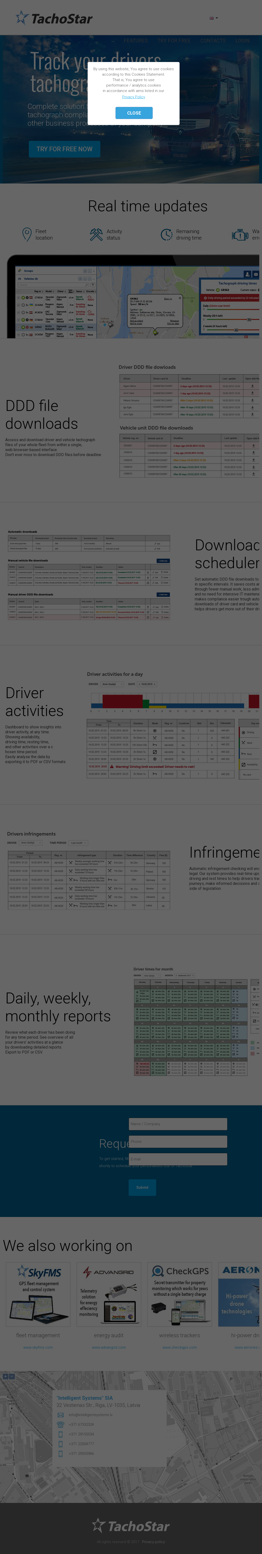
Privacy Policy (133, 97)
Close (134, 113)
